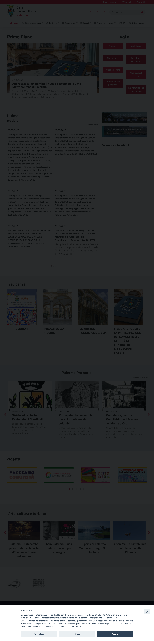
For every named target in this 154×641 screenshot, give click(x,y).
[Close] (147, 611)
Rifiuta (77, 633)
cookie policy (67, 626)
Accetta (115, 633)
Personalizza (39, 633)
